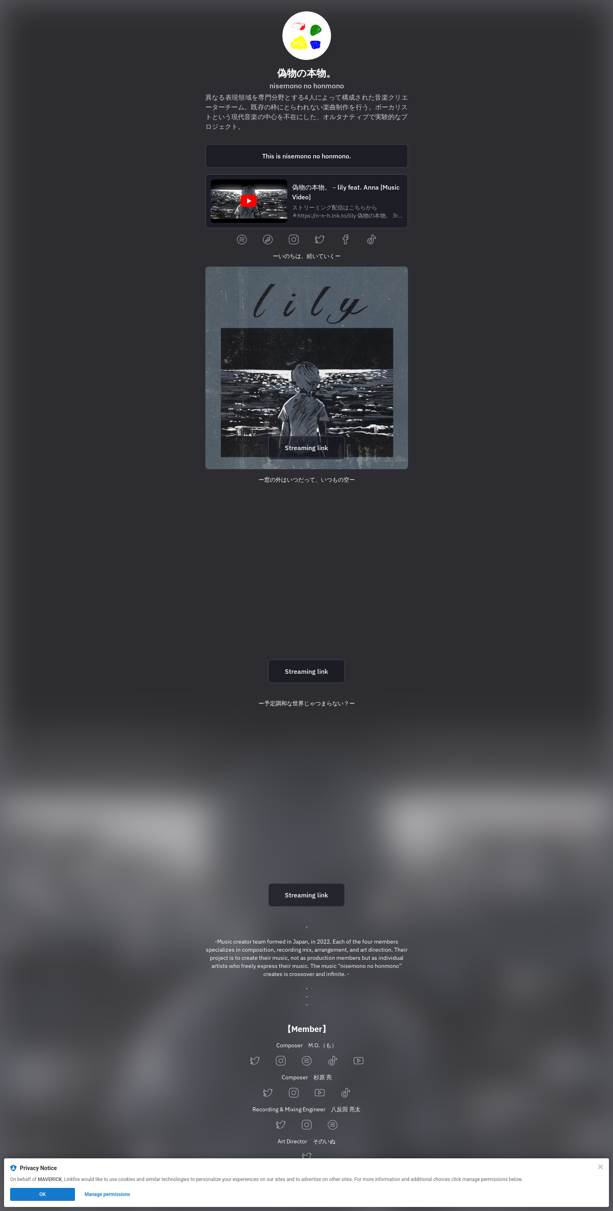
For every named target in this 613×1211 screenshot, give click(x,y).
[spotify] (242, 240)
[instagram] (294, 240)
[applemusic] (268, 240)
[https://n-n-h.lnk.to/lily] (306, 368)
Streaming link (306, 448)
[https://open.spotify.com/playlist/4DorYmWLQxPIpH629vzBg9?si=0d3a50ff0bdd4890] (306, 156)
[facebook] (346, 240)
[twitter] (320, 240)
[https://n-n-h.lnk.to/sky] (306, 591)
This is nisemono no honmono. (306, 156)
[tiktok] (371, 240)
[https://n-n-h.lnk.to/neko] (306, 815)
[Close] (600, 1166)
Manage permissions (107, 1194)
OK (42, 1194)
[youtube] (359, 1061)
